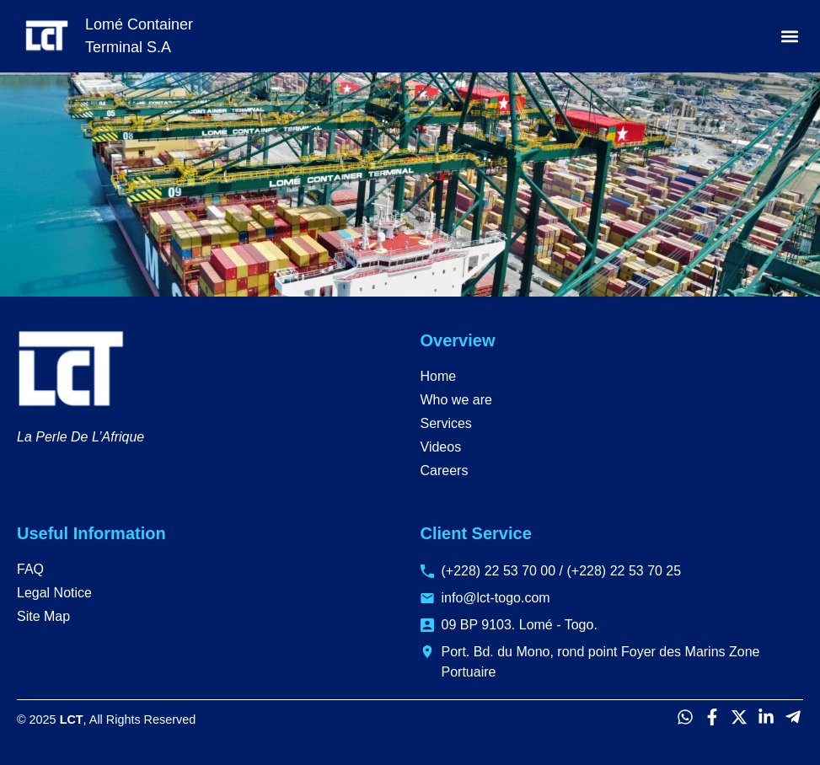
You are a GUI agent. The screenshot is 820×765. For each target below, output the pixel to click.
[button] (789, 37)
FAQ (30, 569)
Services (446, 423)
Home (439, 376)
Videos (441, 447)
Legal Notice (54, 593)
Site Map (43, 616)
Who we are (456, 400)
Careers (445, 470)
